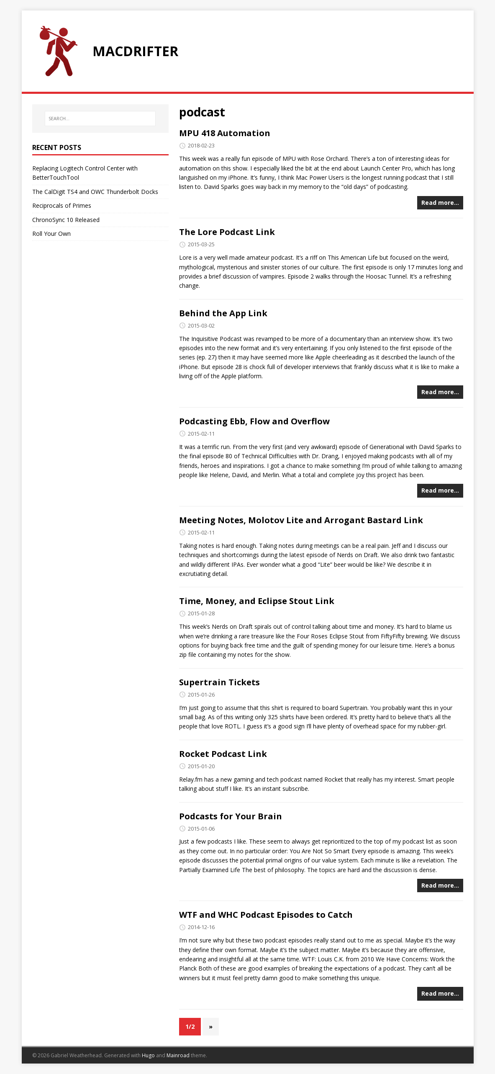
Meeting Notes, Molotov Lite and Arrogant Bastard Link (301, 520)
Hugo (148, 1055)
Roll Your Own (51, 234)
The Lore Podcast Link (227, 232)
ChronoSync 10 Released (66, 220)
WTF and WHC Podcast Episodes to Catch (266, 914)
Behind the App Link (223, 313)
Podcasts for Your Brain (230, 816)
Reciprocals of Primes (61, 205)
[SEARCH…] (100, 118)
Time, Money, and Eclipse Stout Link (256, 601)
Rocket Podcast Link (223, 753)
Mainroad (178, 1055)
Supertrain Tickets (219, 682)
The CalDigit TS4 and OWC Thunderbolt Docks (95, 192)
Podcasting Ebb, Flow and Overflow (254, 421)
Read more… (440, 203)
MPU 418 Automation (224, 133)
